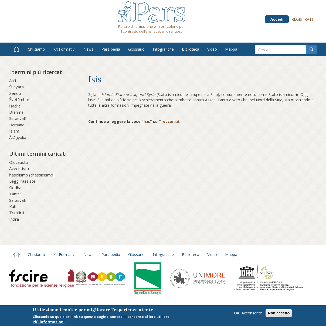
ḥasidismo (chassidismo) (32, 175)
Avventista (19, 168)
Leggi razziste (22, 181)
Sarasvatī (17, 118)
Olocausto (18, 162)
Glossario (136, 49)
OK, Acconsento (248, 313)
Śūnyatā (16, 86)
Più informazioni (48, 322)
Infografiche (163, 49)
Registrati (302, 19)
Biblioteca (190, 49)
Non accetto (279, 313)
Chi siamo (36, 49)
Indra (14, 219)
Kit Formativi (64, 49)
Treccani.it (169, 121)
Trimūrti (16, 212)
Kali (12, 206)
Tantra (15, 193)
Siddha (15, 187)
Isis (147, 121)
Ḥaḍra (15, 106)
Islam (14, 131)
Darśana (16, 124)
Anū (12, 80)
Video (212, 49)
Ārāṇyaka (17, 137)
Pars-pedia (110, 49)
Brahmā (16, 112)
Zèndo (15, 93)
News (88, 49)
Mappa (231, 49)
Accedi (276, 19)
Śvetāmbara (20, 99)
